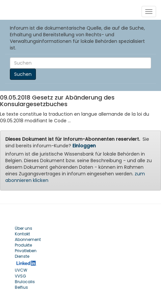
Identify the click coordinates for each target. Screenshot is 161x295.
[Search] (80, 63)
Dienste (22, 256)
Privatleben (26, 250)
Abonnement (28, 239)
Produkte (23, 245)
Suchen (23, 74)
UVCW (21, 270)
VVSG (20, 276)
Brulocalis (25, 281)
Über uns (23, 228)
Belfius (21, 287)
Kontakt (22, 234)
